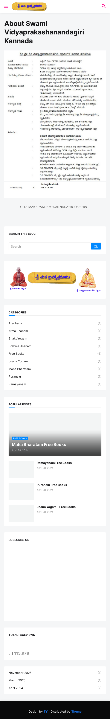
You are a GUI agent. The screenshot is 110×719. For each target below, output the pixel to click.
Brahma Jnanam (55, 346)
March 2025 (55, 680)
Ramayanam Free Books (54, 463)
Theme (76, 711)
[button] (6, 6)
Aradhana (55, 323)
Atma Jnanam (55, 331)
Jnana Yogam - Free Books (56, 507)
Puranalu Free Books (52, 485)
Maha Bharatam (55, 369)
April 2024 (55, 688)
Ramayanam (55, 384)
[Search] (50, 246)
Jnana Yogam (55, 361)
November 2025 (55, 673)
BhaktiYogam (55, 338)
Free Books (55, 353)
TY (46, 711)
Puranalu (55, 376)
